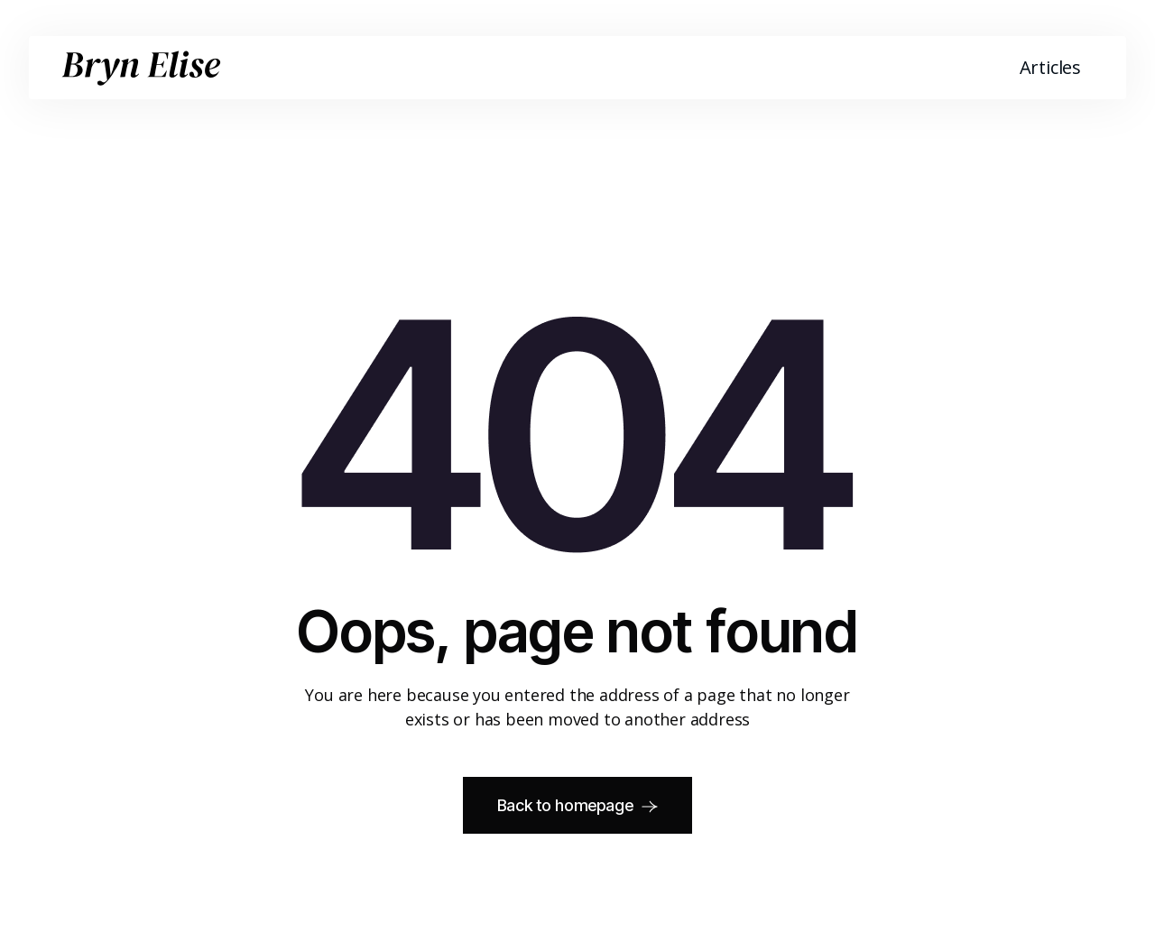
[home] (141, 67)
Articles (1050, 67)
